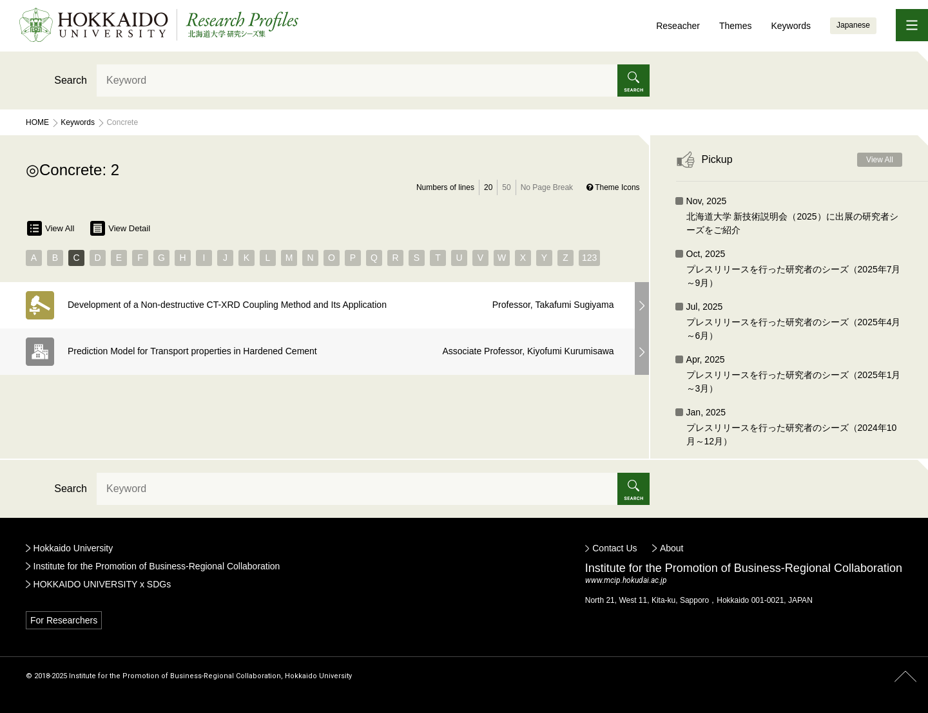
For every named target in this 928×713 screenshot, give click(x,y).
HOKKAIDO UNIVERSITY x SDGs (102, 584)
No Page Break (547, 187)
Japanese (853, 25)
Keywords (790, 26)
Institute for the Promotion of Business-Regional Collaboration (157, 566)
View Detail (120, 228)
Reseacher (678, 26)
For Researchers (63, 620)
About (672, 548)
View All (50, 228)
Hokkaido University (73, 548)
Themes (735, 26)
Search (70, 80)
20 (488, 187)
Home (37, 122)
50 (506, 187)
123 (589, 257)
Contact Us (614, 548)
